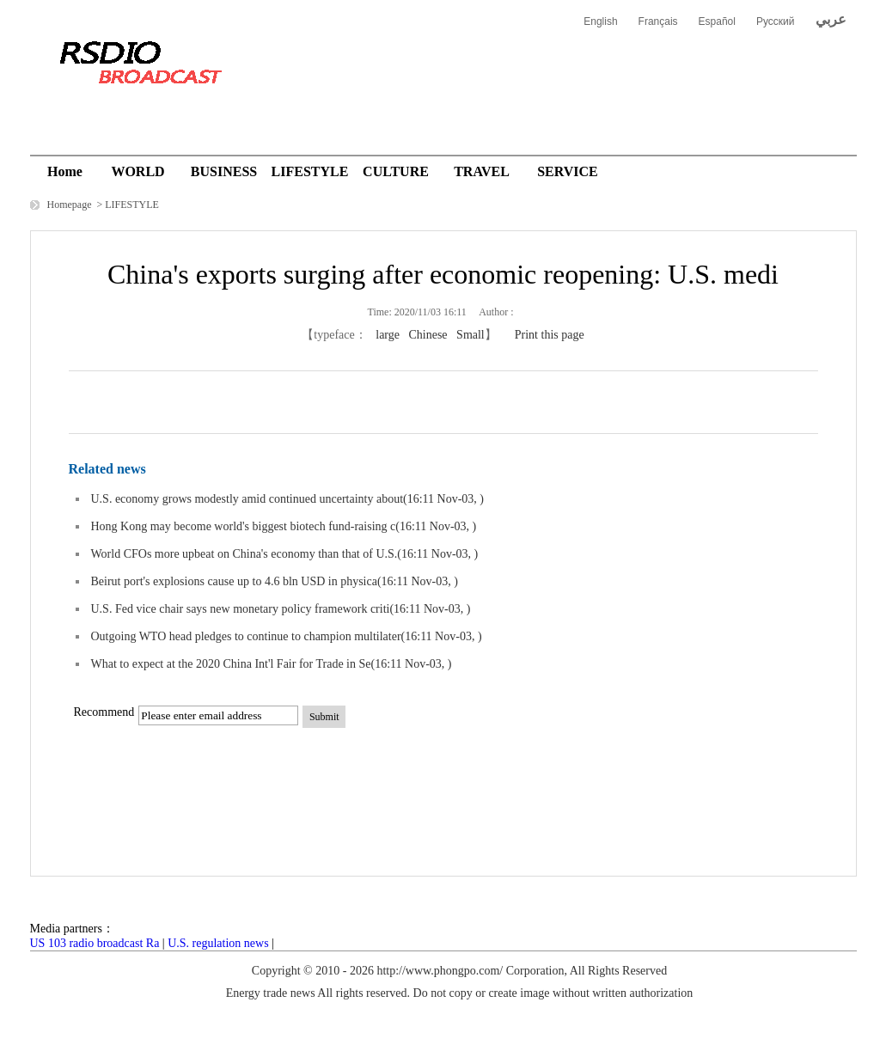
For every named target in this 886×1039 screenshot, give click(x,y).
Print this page (549, 334)
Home (64, 171)
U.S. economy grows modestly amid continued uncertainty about (247, 498)
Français (658, 21)
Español (717, 21)
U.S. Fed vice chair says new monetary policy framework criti (240, 608)
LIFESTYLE (310, 171)
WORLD (137, 171)
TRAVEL (482, 171)
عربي (831, 19)
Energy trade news (270, 993)
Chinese (427, 334)
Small (470, 334)
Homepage (71, 205)
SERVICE (567, 171)
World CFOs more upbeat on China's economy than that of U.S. (244, 553)
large (388, 334)
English (600, 21)
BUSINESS (224, 171)
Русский (775, 21)
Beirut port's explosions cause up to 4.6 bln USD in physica (234, 581)
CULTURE (396, 171)
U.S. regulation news (218, 943)
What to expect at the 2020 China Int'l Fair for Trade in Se (231, 663)
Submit (324, 717)
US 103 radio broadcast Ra (95, 943)
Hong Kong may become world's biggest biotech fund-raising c (243, 526)
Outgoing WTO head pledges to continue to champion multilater (246, 636)
